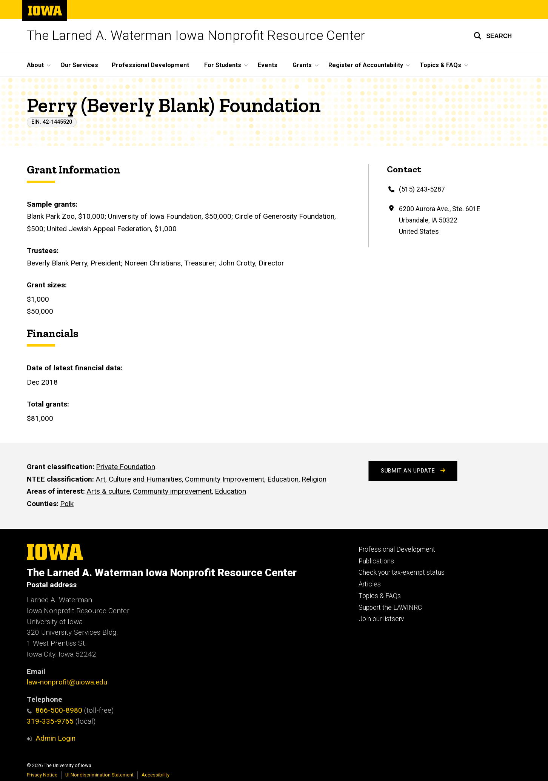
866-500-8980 (54, 710)
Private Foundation (125, 466)
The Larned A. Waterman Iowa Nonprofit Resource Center (196, 35)
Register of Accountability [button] (365, 65)
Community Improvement (224, 479)
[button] (492, 36)
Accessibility (155, 775)
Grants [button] (302, 65)
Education (283, 479)
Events (267, 65)
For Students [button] (222, 65)
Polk (67, 503)
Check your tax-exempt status (402, 572)
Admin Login (55, 738)
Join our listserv (381, 619)
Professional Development (150, 65)
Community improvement (172, 491)
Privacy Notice (42, 775)
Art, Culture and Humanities (138, 479)
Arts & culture (108, 491)
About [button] (35, 65)
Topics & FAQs (380, 596)
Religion (314, 479)
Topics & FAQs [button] (440, 65)
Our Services (79, 65)
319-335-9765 (50, 721)
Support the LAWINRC (390, 607)
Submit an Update (413, 471)
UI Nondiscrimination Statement (99, 775)
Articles (370, 584)
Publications (376, 561)
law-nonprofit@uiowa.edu (67, 682)
